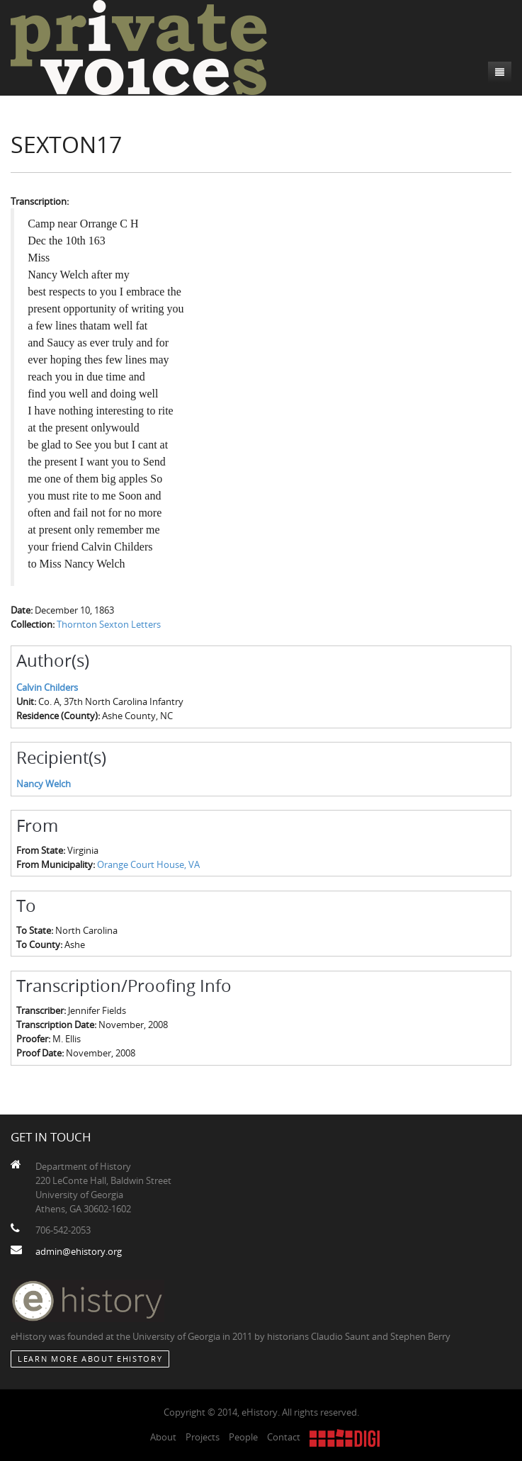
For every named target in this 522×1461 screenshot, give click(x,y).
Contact (283, 1437)
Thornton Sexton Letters (109, 624)
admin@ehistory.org (78, 1251)
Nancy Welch (43, 783)
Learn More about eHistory (90, 1358)
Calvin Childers (47, 687)
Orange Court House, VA (148, 864)
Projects (203, 1437)
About (163, 1437)
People (243, 1437)
